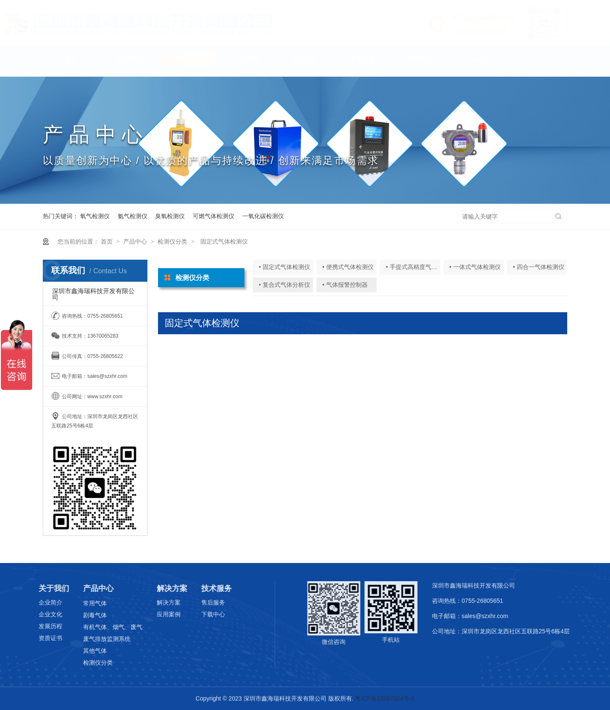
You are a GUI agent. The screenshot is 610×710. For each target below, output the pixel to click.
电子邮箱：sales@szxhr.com (473, 616)
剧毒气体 (89, 615)
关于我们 (129, 63)
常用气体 (89, 603)
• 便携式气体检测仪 (348, 266)
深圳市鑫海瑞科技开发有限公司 (476, 585)
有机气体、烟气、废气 (106, 627)
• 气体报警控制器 (345, 284)
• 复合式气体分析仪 (284, 284)
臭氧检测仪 (170, 216)
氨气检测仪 (132, 216)
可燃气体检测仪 (213, 216)
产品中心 (187, 63)
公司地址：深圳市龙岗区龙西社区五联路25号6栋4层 (504, 631)
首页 (71, 63)
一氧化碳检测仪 (263, 216)
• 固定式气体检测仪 (284, 266)
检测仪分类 (172, 241)
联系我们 (420, 63)
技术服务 (362, 63)
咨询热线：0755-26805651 (471, 600)
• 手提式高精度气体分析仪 (420, 266)
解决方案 (304, 63)
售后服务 (207, 602)
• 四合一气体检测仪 (538, 266)
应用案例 (162, 614)
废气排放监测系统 (101, 638)
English (479, 63)
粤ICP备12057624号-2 (384, 698)
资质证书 (44, 638)
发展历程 (44, 626)
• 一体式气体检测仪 (475, 266)
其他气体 (89, 650)
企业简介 (44, 602)
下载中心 (207, 614)
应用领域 (245, 63)
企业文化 (44, 614)
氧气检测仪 (95, 216)
